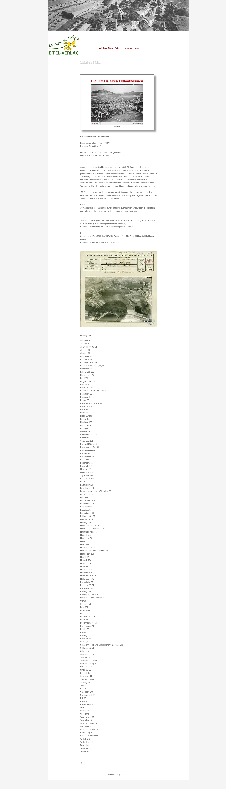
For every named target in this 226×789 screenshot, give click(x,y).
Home (136, 48)
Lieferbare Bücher (106, 48)
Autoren (118, 48)
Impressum (127, 48)
